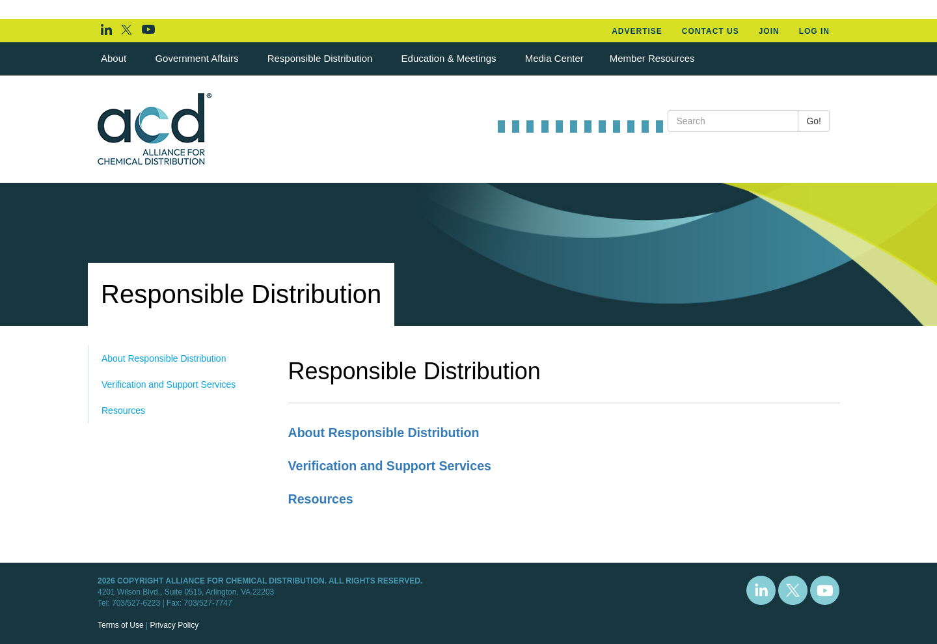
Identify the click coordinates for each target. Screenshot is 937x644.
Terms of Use (121, 625)
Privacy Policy (174, 625)
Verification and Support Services (169, 384)
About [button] (115, 58)
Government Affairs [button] (198, 58)
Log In (814, 31)
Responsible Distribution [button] (321, 58)
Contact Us (710, 31)
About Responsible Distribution (164, 358)
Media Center (554, 58)
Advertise (637, 31)
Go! (813, 121)
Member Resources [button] (654, 58)
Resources (123, 410)
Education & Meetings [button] (450, 58)
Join (769, 31)
